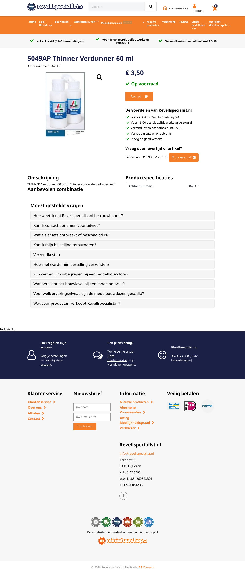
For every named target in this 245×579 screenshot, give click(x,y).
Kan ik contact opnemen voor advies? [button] (66, 225)
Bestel (139, 96)
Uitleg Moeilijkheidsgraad (135, 420)
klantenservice (178, 8)
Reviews (183, 21)
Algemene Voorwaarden (130, 409)
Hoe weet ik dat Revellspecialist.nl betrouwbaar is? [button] (78, 215)
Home (32, 21)
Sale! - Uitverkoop (45, 23)
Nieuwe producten (153, 23)
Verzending (169, 21)
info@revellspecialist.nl (137, 453)
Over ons (35, 407)
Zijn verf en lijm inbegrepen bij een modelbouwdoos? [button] (80, 274)
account (46, 364)
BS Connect (146, 567)
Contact (34, 418)
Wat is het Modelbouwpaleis (219, 23)
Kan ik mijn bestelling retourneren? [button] (64, 244)
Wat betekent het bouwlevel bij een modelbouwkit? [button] (79, 283)
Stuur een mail (184, 157)
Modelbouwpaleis (116, 22)
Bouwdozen (62, 21)
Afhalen (34, 413)
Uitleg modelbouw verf (198, 25)
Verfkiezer (128, 428)
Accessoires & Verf (84, 21)
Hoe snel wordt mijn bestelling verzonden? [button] (71, 264)
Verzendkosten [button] (46, 254)
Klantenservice (39, 402)
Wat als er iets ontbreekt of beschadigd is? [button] (70, 235)
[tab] (122, 215)
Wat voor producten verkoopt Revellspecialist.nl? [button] (76, 303)
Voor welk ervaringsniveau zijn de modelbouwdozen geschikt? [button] (88, 293)
